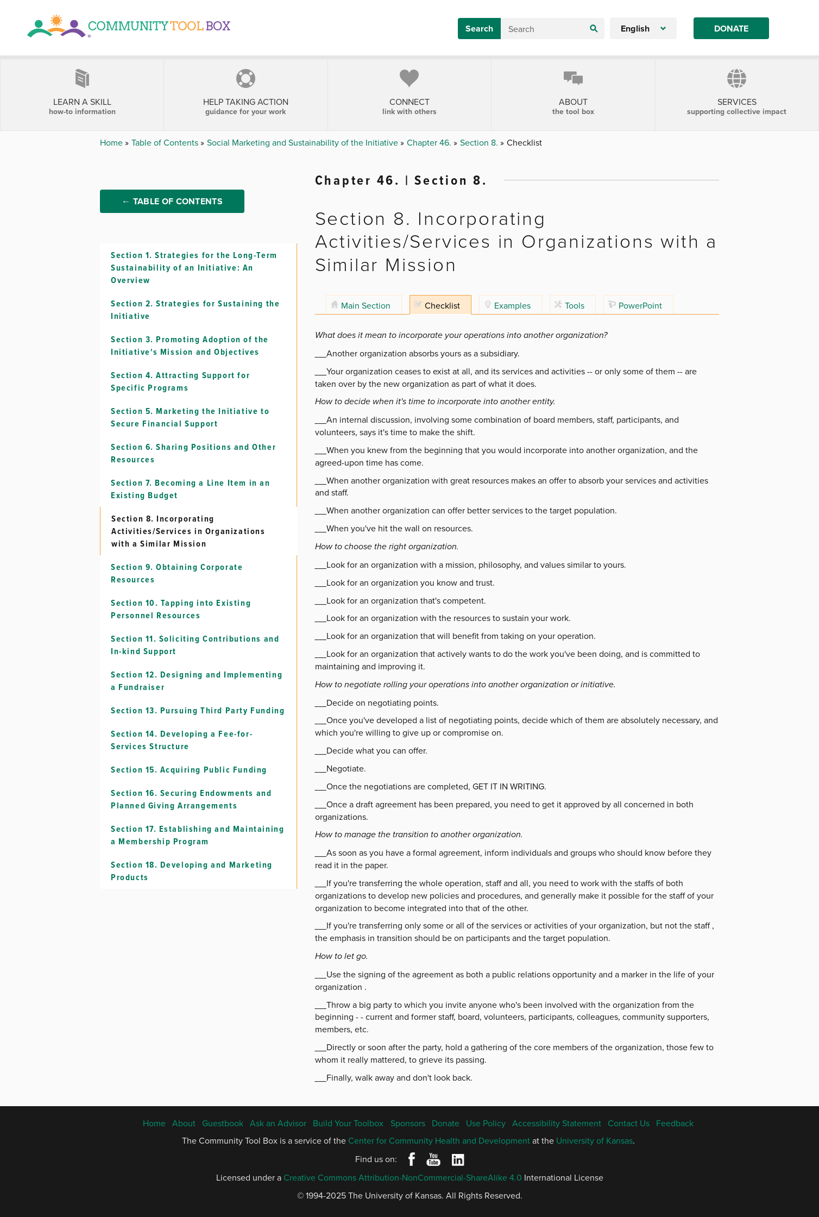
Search (479, 28)
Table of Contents (165, 142)
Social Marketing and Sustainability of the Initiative (303, 142)
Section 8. (480, 142)
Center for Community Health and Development (439, 1140)
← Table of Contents (172, 218)
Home (112, 142)
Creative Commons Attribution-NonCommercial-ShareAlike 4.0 (403, 1177)
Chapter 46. (430, 142)
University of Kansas (594, 1140)
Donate (731, 28)
